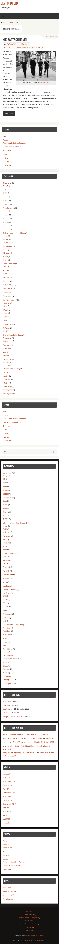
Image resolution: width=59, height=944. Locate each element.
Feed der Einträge (9, 891)
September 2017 (9, 804)
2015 (11, 22)
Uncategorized (8, 394)
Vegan (5, 292)
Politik (5, 239)
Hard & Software (9, 300)
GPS (5, 306)
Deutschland (9, 365)
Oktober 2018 (8, 785)
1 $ (4, 189)
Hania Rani (7, 701)
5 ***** (6, 229)
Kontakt (6, 162)
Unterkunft (7, 387)
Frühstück (7, 277)
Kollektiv (7, 242)
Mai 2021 (6, 778)
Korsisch (6, 281)
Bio (4, 274)
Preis (5, 186)
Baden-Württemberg (12, 368)
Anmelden (7, 888)
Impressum (7, 165)
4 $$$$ (5, 200)
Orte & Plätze (8, 359)
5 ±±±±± (6, 219)
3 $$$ (6, 47)
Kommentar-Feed (10, 895)
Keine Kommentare (51, 36)
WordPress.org (8, 899)
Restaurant (7, 270)
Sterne (5, 222)
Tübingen (7, 379)
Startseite (29, 911)
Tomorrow (7, 151)
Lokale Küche (8, 285)
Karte (5, 154)
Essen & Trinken (9, 264)
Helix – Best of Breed (11, 734)
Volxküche (7, 296)
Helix (5, 713)
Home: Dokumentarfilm (12, 147)
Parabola (31, 941)
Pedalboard (8, 324)
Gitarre (6, 317)
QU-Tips (6, 705)
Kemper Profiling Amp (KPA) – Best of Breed (19, 753)
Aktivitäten (7, 338)
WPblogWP (11, 44)
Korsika (7, 372)
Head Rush (49, 738)
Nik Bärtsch (45, 82)
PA (5, 320)
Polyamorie (7, 246)
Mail (5, 331)
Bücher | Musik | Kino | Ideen (14, 233)
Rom (4, 136)
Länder (6, 362)
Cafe (4, 267)
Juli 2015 (6, 815)
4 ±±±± (18, 47)
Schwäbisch (7, 289)
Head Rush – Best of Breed (13, 742)
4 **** (12, 47)
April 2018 (6, 789)
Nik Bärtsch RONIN (15, 40)
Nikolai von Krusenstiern (34, 935)
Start (5, 22)
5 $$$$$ (6, 204)
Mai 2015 (6, 823)
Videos (5, 140)
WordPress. (41, 941)
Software (6, 328)
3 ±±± (5, 211)
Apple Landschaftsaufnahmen (14, 143)
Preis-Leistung (8, 208)
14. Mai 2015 (24, 44)
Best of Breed (9, 3)
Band (24, 47)
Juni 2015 (6, 819)
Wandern (7, 345)
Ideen (5, 236)
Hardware (7, 303)
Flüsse (5, 352)
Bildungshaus (8, 390)
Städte (34, 47)
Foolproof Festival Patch (12, 716)
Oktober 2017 (8, 800)
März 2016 (7, 811)
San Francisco (8, 709)
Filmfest (6, 253)
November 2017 (9, 796)
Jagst (5, 355)
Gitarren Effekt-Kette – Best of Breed (17, 746)
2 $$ (5, 193)
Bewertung (7, 183)
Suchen (5, 158)
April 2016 (6, 808)
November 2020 (9, 781)
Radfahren (7, 341)
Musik (29, 47)
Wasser (6, 349)
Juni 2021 (6, 774)
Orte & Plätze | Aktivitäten (13, 335)
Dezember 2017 (9, 793)
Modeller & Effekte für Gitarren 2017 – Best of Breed (22, 738)
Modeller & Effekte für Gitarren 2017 (35, 734)
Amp (5, 313)
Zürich (40, 47)
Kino (5, 250)
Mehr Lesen (9, 113)
